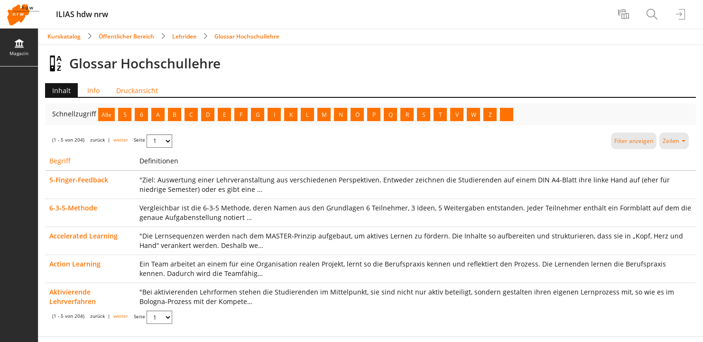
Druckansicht (137, 90)
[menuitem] (624, 14)
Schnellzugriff (75, 113)
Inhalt (58, 90)
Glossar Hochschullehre (246, 36)
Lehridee (184, 36)
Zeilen (674, 141)
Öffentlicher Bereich (126, 36)
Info (93, 90)
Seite (139, 139)
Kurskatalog (64, 36)
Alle (106, 115)
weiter (120, 139)
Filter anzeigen (633, 141)
